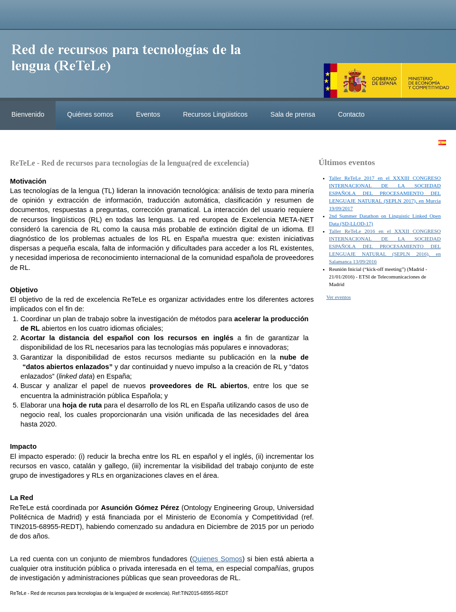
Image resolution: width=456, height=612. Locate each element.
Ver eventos (338, 297)
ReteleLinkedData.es (130, 65)
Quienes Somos (217, 559)
